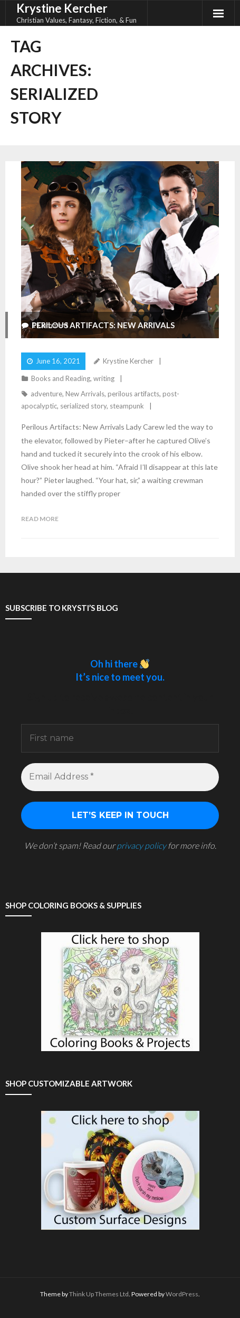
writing (103, 378)
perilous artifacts (133, 393)
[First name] (120, 738)
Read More (40, 519)
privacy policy (141, 845)
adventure (46, 393)
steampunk (127, 406)
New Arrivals (84, 393)
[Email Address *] (120, 777)
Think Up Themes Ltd (99, 1294)
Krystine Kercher (128, 361)
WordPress (182, 1294)
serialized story (83, 406)
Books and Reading (60, 378)
